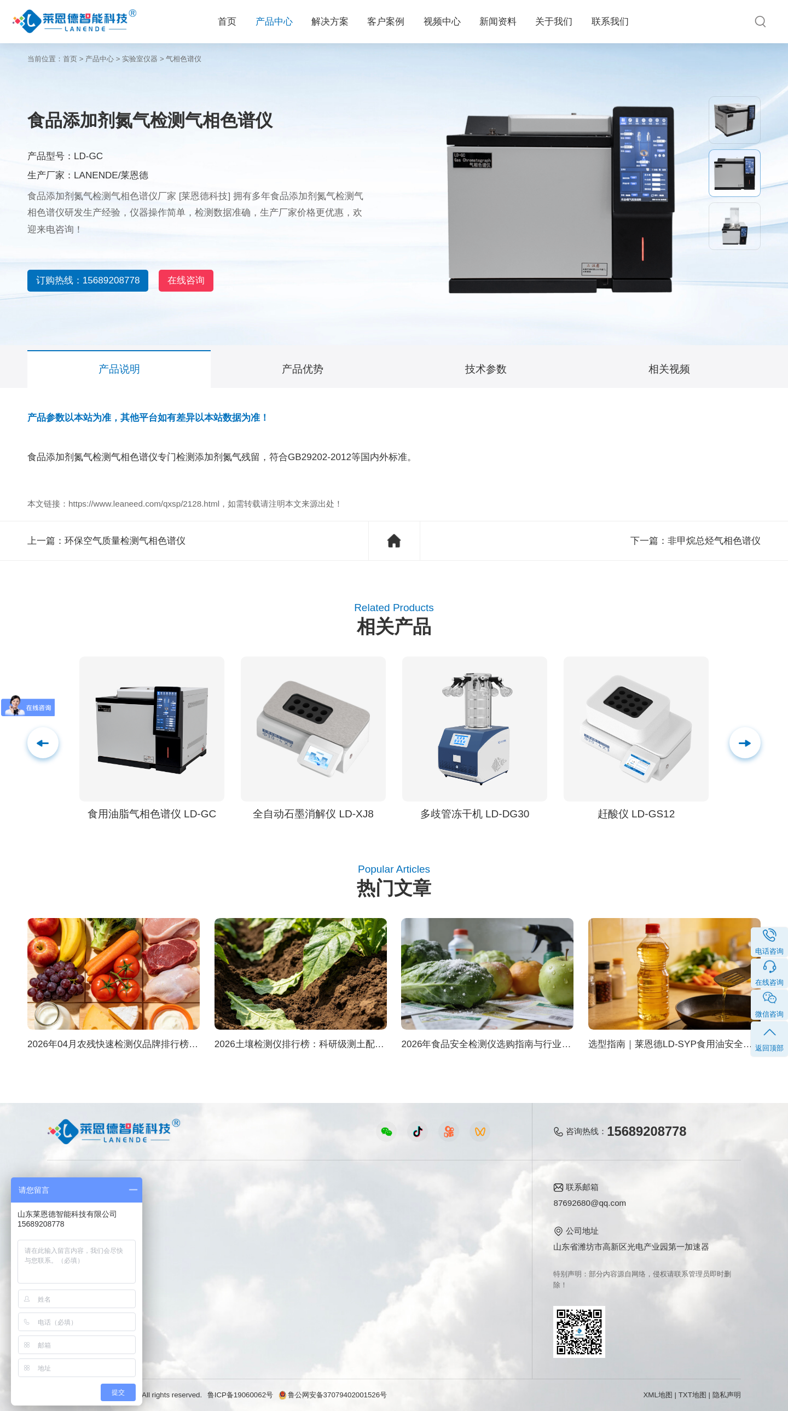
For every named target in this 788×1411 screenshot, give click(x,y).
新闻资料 (498, 21)
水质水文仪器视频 (282, 1241)
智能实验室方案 (172, 1277)
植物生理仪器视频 (282, 1259)
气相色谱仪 (183, 59)
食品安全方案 (168, 1224)
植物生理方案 (168, 1259)
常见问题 (378, 1241)
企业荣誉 (463, 1241)
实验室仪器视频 (277, 1277)
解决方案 (330, 21)
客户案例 (385, 21)
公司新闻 (378, 1206)
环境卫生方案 (168, 1294)
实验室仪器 (140, 59)
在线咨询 (206, 280)
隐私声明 (726, 1395)
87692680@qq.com (589, 1202)
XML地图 (657, 1395)
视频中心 (442, 21)
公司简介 (463, 1206)
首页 (227, 21)
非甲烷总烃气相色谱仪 (714, 541)
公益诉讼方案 (168, 1312)
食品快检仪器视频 (282, 1224)
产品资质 (463, 1224)
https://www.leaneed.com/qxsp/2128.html (143, 503)
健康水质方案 (168, 1241)
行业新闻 (378, 1224)
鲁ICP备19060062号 (240, 1395)
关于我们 (553, 21)
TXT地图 (692, 1395)
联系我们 (610, 21)
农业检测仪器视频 (282, 1206)
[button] (745, 742)
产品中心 (274, 21)
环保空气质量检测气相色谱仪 (125, 541)
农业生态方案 (168, 1206)
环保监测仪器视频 (282, 1294)
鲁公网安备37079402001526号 (333, 1395)
